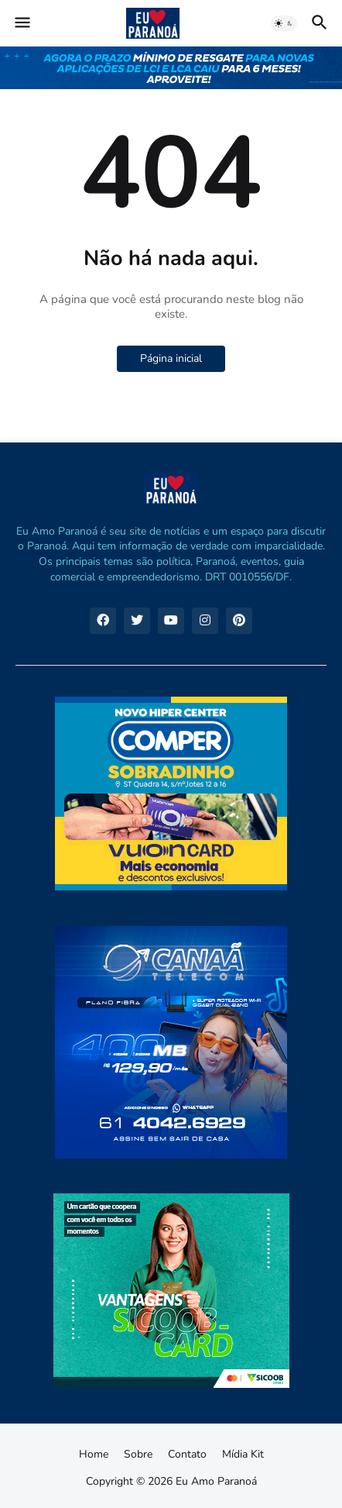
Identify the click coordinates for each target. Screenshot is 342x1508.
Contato (187, 1454)
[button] (21, 23)
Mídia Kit (243, 1454)
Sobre (138, 1454)
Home (93, 1454)
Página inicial (171, 358)
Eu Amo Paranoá (216, 1481)
